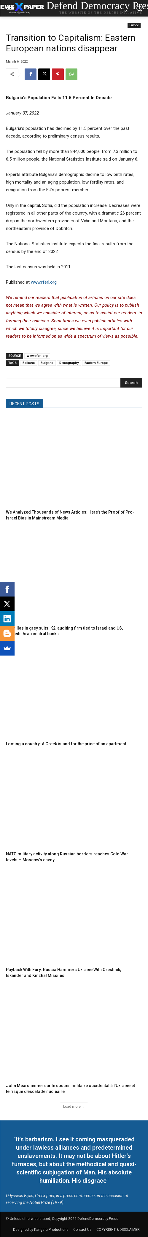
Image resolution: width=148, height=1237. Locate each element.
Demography (69, 363)
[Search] (131, 383)
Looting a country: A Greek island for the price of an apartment (66, 743)
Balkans (29, 363)
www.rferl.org (44, 282)
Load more (74, 1106)
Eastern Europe (96, 363)
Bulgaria (47, 363)
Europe (134, 25)
